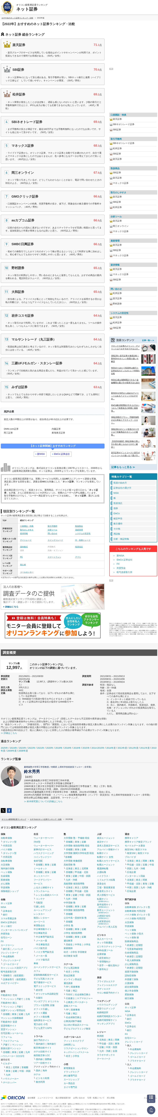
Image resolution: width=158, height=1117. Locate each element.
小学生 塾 (68, 925)
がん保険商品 (131, 964)
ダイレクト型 (9, 842)
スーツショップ (71, 1079)
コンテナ (40, 899)
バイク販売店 (40, 948)
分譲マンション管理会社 (13, 1010)
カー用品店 (69, 1083)
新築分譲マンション (11, 1048)
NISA (3, 907)
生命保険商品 (131, 952)
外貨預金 (121, 568)
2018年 (67, 748)
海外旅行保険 (7, 868)
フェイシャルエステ (107, 985)
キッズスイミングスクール (76, 1052)
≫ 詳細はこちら (9, 733)
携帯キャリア (131, 838)
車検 (36, 963)
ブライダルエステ (106, 981)
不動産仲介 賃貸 (9, 1022)
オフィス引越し (41, 1009)
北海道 (69, 868)
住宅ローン (6, 937)
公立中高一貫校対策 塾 (75, 918)
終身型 (130, 945)
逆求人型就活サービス (108, 845)
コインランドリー (43, 857)
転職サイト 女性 (105, 857)
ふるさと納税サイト (44, 887)
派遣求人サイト (105, 891)
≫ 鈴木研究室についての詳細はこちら (43, 801)
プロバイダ (130, 857)
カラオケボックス (106, 1055)
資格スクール (70, 1006)
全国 (115, 1051)
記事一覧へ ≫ (148, 340)
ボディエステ (103, 989)
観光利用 (40, 1082)
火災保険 (5, 864)
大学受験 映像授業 (73, 861)
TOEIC (69, 994)
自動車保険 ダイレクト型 (137, 907)
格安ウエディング (106, 1008)
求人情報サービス (106, 895)
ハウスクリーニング (44, 853)
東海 (14, 1014)
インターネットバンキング (14, 930)
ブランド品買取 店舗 (44, 1005)
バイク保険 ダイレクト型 (137, 914)
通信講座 (68, 983)
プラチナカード (138, 1060)
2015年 (86, 748)
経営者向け (104, 958)
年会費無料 (8, 956)
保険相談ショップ (10, 891)
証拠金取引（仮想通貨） (15, 979)
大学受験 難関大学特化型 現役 (79, 853)
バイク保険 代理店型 (135, 918)
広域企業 (131, 872)
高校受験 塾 (69, 864)
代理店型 (7, 845)
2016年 (77, 748)
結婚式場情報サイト (107, 1020)
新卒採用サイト (105, 905)
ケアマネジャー (85, 998)
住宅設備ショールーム (12, 1033)
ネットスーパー (41, 876)
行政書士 (70, 998)
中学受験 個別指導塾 (74, 910)
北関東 (16, 1067)
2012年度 (133, 748)
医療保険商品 (131, 941)
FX (118, 564)
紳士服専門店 (70, 1075)
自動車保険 (6, 838)
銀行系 (6, 949)
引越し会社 (39, 906)
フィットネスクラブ (74, 1041)
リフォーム (6, 1037)
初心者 (23, 565)
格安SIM (131, 853)
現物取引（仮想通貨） (14, 975)
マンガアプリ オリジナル (46, 1001)
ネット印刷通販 (105, 942)
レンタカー (39, 914)
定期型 (139, 945)
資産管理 (79, 530)
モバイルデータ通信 (135, 845)
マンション (8, 999)
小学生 (87, 944)
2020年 (49, 748)
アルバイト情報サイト (108, 849)
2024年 (13, 748)
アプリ (78, 557)
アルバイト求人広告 (107, 926)
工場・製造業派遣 (106, 887)
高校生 (69, 944)
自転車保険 (6, 861)
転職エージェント (106, 864)
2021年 (40, 748)
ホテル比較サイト (43, 1051)
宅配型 (39, 902)
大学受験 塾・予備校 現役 (77, 838)
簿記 (75, 990)
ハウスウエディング (107, 1004)
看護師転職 (102, 868)
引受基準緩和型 (135, 949)
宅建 (68, 990)
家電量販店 (69, 1068)
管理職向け (104, 961)
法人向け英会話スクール (76, 1025)
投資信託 (79, 547)
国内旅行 (40, 1044)
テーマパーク (103, 1058)
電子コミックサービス (45, 986)
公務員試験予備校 (73, 1021)
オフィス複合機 (41, 1016)
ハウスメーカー (11, 1078)
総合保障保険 (131, 987)
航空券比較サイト (43, 1047)
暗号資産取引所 (124, 572)
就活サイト (102, 842)
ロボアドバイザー (10, 983)
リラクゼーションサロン (76, 1048)
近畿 (21, 1014)
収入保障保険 (133, 960)
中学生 (78, 944)
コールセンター (27, 572)
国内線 (39, 1059)
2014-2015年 (97, 748)
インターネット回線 (135, 876)
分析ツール (52, 530)
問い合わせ (52, 533)
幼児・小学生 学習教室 (75, 952)
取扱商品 (79, 526)
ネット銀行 (6, 926)
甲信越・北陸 (81, 872)
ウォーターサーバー (44, 838)
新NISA (41, 454)
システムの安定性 (82, 533)
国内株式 (24, 547)
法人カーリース (105, 939)
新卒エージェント (106, 911)
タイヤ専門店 (70, 1087)
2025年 (4, 748)
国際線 (48, 1059)
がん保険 (5, 883)
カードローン (7, 945)
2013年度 (122, 748)
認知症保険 (130, 975)
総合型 (39, 990)
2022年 (31, 748)
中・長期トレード (82, 540)
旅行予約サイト (41, 1040)
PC (21, 557)
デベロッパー (9, 1082)
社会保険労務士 (82, 994)
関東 (117, 1039)
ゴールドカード (11, 964)
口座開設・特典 (27, 526)
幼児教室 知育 (71, 956)
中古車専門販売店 (45, 937)
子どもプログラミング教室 (77, 1028)
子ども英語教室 (71, 968)
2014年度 (111, 748)
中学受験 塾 (69, 902)
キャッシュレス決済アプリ (14, 968)
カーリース (39, 921)
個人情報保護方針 (63, 1098)
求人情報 (111, 1098)
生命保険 (5, 876)
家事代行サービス (43, 849)
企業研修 (101, 954)
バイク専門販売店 (45, 952)
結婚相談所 (102, 1012)
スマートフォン (54, 557)
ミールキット (40, 868)
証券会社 (7, 911)
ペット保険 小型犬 (134, 933)
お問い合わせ (79, 1098)
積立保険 (129, 998)
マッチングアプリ (106, 1023)
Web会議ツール (105, 950)
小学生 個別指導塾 (73, 933)
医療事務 (75, 987)
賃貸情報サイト (8, 1025)
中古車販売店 (40, 933)
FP (67, 987)
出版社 (39, 997)
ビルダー (7, 1063)
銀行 (5, 914)
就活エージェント (106, 838)
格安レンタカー (41, 918)
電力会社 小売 (41, 1024)
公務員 (69, 1002)
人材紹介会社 (103, 916)
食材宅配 (38, 861)
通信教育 (68, 940)
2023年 (22, 748)
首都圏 (6, 1014)
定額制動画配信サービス (46, 975)
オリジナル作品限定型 (47, 994)
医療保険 (5, 880)
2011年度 (145, 748)
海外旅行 (51, 1044)
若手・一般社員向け (109, 965)
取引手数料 (52, 526)
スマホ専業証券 (8, 918)
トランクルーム (41, 891)
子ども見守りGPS (43, 1028)
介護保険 (129, 983)
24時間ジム (69, 1044)
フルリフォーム (11, 1041)
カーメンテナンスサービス (47, 967)
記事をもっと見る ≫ (123, 467)
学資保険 (5, 887)
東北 (8, 1067)
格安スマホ (143, 853)
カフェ (37, 971)
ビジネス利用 (42, 1078)
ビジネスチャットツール (109, 946)
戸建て (19, 999)
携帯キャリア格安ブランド (138, 842)
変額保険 (129, 994)
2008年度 (23, 750)
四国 (129, 868)
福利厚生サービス (43, 1020)
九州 (27, 1014)
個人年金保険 (131, 990)
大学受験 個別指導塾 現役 (77, 845)
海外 (45, 1070)
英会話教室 (69, 975)
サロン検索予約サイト (108, 992)
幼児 (68, 971)
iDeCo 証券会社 (62, 454)
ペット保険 (6, 872)
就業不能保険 (131, 971)
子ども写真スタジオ (44, 978)
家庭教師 (68, 948)
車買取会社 (39, 925)
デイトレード (26, 540)
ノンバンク (17, 949)
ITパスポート (81, 1002)
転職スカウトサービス (108, 861)
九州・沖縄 (71, 880)
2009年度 (12, 750)
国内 (38, 1070)
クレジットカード (10, 952)
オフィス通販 (40, 1013)
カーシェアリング (43, 910)
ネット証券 (6, 903)
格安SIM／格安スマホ (136, 849)
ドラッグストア (71, 1072)
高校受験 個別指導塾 (74, 883)
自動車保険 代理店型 (135, 911)
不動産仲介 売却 (9, 995)
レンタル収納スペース (47, 895)
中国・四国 (24, 1071)
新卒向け (103, 969)
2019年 (58, 748)
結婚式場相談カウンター (109, 1016)
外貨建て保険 (131, 979)
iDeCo (128, 1022)
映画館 (100, 1036)
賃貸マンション (8, 1029)
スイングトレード (55, 540)
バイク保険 (6, 849)
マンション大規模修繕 (12, 1018)
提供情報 (24, 533)
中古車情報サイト (43, 929)
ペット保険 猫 (132, 937)
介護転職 (101, 872)
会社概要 (31, 1098)
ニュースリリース (45, 1098)
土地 (27, 999)
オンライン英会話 (73, 979)
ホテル (37, 1074)
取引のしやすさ (27, 530)
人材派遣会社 (103, 922)
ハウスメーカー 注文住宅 (12, 1056)
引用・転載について (96, 1098)
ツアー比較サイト (43, 1063)
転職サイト (102, 853)
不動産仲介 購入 (9, 1003)
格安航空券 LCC (42, 1055)
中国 (151, 864)
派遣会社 (101, 883)
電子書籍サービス (43, 982)
